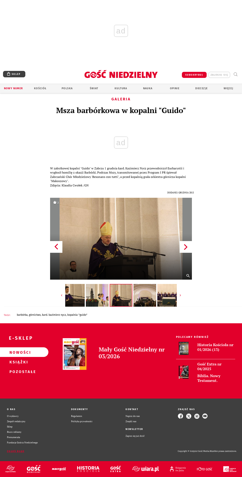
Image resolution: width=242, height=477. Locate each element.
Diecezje (201, 88)
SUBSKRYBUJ (194, 75)
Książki (18, 362)
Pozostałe (18, 371)
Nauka (148, 88)
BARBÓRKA (22, 314)
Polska (67, 88)
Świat (94, 88)
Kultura (121, 88)
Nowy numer (13, 88)
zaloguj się (219, 75)
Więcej (228, 88)
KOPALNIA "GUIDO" (77, 314)
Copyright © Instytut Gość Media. (194, 451)
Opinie (174, 88)
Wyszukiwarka (235, 74)
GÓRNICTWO (35, 314)
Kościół (40, 88)
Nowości (18, 352)
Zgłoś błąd (15, 451)
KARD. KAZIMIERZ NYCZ (54, 314)
